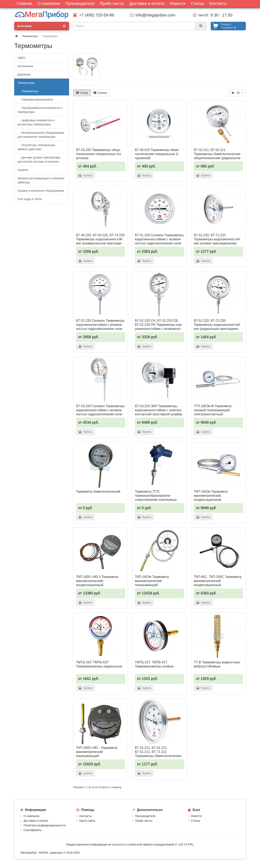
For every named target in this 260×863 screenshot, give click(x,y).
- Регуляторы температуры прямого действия (36, 147)
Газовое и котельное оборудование (40, 190)
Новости (196, 816)
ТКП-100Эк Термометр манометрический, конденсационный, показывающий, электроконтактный (211, 500)
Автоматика (25, 66)
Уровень (22, 170)
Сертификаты (33, 830)
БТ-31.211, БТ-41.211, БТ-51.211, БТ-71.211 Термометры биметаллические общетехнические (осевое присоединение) (158, 756)
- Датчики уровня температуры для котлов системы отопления (38, 159)
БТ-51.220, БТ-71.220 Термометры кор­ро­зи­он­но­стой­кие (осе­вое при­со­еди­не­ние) (217, 239)
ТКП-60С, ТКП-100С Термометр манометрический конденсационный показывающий (218, 583)
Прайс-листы (143, 820)
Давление (23, 74)
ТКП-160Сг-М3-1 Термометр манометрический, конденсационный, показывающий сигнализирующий (97, 585)
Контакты (85, 816)
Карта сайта (87, 820)
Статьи (195, 820)
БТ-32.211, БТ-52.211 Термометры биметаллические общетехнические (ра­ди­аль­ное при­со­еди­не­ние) (217, 156)
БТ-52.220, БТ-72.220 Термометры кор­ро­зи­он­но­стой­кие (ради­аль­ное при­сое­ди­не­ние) (217, 327)
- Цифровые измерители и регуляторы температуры (36, 122)
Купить (85, 175)
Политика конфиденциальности (45, 825)
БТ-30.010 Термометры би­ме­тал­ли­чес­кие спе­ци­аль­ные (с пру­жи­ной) (157, 154)
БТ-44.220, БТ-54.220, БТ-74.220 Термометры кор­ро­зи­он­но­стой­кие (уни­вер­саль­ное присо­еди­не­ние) (100, 241)
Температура (30, 36)
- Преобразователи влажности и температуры (39, 110)
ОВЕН (21, 57)
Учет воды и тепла (29, 199)
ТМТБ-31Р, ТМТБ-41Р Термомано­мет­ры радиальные (99, 664)
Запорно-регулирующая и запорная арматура (40, 180)
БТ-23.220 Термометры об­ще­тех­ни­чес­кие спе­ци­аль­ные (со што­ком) (98, 154)
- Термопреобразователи (35, 99)
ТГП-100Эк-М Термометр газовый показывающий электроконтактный (213, 410)
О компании (31, 816)
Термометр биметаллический (98, 491)
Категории (41, 26)
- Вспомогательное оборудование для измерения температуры (40, 134)
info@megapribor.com (152, 15)
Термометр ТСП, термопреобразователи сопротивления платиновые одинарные (156, 497)
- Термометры (27, 91)
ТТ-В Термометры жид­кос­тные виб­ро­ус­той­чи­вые (217, 664)
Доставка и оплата (36, 820)
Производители (145, 816)
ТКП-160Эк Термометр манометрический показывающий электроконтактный (152, 583)
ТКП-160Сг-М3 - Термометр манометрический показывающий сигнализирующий (96, 754)
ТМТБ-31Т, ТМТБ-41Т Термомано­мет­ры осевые (154, 664)
